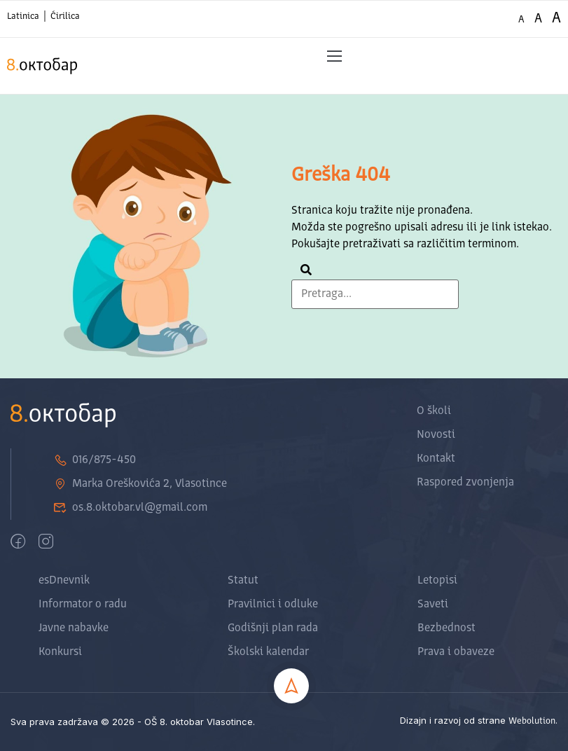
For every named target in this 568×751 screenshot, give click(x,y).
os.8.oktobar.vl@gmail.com (130, 508)
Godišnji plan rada (273, 628)
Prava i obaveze (455, 652)
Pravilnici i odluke (273, 604)
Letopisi (437, 580)
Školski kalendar (268, 652)
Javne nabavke (74, 628)
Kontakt (436, 458)
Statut (243, 580)
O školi (434, 411)
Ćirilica (65, 16)
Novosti (436, 435)
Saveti (432, 604)
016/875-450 (94, 460)
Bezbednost (446, 628)
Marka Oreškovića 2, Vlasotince (140, 484)
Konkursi (60, 652)
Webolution (531, 721)
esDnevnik (64, 580)
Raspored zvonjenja (465, 482)
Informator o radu (83, 604)
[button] (334, 56)
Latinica (23, 16)
